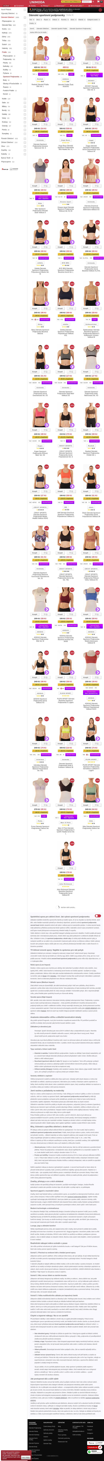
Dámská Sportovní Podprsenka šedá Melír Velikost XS (65, 393)
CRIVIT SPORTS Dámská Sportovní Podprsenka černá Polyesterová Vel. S (66, 454)
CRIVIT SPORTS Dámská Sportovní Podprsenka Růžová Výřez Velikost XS (91, 577)
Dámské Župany (34, 1458)
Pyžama (6, 73)
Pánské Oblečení (7, 138)
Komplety (5, 133)
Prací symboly (62, 1435)
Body (5, 80)
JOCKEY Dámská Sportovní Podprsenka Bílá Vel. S (91, 88)
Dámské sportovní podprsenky (34, 1450)
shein (91, 507)
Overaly (5, 126)
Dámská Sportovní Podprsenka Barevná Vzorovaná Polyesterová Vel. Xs (40, 575)
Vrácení (45, 1436)
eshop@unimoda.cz (78, 1431)
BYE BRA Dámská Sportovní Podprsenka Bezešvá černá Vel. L (66, 270)
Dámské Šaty (7, 25)
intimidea (40, 759)
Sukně (4, 44)
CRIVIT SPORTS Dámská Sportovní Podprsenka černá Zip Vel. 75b (66, 577)
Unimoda (40, 140)
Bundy (4, 110)
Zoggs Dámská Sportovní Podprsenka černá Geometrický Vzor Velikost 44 (91, 148)
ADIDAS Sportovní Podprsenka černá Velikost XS (40, 700)
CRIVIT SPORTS (65, 446)
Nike (40, 203)
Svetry (4, 29)
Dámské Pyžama (34, 1443)
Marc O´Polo (66, 822)
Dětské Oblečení (7, 142)
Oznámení (19, 6)
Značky (32, 6)
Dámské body (33, 1446)
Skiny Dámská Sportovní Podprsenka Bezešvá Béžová (40, 331)
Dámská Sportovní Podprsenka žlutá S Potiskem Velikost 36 (65, 765)
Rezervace (59, 6)
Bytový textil (5, 158)
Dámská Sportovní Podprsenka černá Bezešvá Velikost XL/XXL (91, 269)
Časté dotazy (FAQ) (49, 1426)
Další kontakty (77, 1434)
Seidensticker (91, 324)
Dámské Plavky (33, 1431)
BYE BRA (65, 263)
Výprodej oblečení (8, 13)
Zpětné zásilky (47, 1440)
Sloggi (44, 976)
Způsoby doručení (48, 1430)
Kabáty (4, 114)
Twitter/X (89, 1430)
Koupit (34, 63)
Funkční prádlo (8, 90)
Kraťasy (5, 122)
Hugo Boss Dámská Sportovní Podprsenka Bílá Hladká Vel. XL (66, 147)
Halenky (5, 48)
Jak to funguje (94, 6)
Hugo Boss (65, 140)
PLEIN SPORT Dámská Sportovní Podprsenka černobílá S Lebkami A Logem (91, 767)
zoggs (91, 140)
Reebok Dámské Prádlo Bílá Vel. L (40, 85)
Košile (4, 99)
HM (65, 507)
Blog (59, 1426)
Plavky (5, 63)
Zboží (6, 6)
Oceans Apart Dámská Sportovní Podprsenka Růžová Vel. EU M (66, 209)
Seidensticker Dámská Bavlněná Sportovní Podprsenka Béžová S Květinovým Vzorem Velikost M (91, 333)
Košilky (5, 70)
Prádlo (4, 52)
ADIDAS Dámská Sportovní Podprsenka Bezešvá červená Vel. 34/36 (66, 638)
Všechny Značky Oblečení (63, 1430)
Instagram (90, 1433)
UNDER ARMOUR (91, 1008)
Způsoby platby (47, 1433)
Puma (40, 821)
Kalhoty (4, 33)
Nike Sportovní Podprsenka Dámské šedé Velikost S (40, 210)
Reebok (40, 79)
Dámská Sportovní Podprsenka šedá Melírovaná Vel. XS (91, 393)
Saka (4, 102)
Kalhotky (6, 66)
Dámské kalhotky (34, 1434)
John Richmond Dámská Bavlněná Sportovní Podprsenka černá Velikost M (66, 892)
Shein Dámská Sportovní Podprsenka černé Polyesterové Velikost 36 (91, 514)
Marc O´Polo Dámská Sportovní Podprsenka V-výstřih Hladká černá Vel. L (66, 830)
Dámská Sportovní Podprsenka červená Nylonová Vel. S (40, 146)
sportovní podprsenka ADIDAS (77, 1197)
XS (37, 319)
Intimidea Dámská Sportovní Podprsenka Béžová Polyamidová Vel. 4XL (40, 767)
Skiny (40, 324)
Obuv (3, 146)
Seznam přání (77, 6)
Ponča (4, 130)
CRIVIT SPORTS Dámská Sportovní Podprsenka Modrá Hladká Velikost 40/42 (40, 515)
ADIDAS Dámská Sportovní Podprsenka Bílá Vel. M (40, 639)
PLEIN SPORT (65, 693)
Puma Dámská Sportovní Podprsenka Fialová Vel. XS (40, 828)
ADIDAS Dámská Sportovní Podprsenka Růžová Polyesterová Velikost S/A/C (91, 706)
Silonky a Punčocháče (11, 83)
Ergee (40, 446)
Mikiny (4, 106)
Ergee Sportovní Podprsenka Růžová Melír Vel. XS (40, 453)
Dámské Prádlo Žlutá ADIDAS (65, 85)
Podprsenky (7, 59)
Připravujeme (7, 21)
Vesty (4, 118)
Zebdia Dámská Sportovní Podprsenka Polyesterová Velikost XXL (66, 332)
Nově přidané (6, 9)
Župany (5, 87)
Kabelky (4, 154)
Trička (4, 40)
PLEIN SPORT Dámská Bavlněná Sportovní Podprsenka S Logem (65, 700)
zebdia (40, 263)
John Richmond (65, 884)
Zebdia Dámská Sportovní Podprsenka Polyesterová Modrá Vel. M (40, 271)
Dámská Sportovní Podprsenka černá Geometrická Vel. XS (40, 393)
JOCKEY (91, 80)
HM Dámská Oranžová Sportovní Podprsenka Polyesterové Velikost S (65, 514)
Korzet (5, 94)
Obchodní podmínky (64, 1438)
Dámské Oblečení (7, 17)
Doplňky (4, 150)
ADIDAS (66, 79)
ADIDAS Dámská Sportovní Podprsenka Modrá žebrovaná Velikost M (91, 640)
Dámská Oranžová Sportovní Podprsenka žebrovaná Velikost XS (91, 207)
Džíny (4, 37)
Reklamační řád (62, 1441)
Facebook (90, 1426)
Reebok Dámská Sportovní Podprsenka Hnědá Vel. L (91, 453)
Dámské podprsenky (35, 1428)
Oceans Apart (65, 202)
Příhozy (45, 6)
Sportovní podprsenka (11, 77)
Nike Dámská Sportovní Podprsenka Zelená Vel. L (91, 828)
